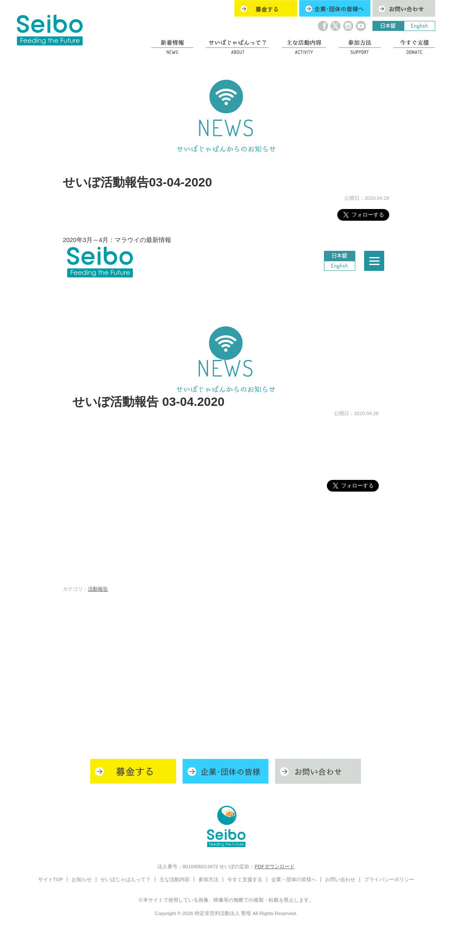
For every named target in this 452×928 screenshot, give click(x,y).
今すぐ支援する (244, 879)
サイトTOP (50, 879)
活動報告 (98, 588)
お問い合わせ (340, 879)
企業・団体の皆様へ (293, 879)
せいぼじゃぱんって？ (125, 879)
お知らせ (82, 879)
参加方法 (208, 879)
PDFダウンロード (274, 866)
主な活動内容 (174, 879)
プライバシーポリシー (389, 879)
